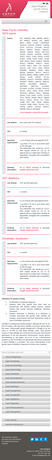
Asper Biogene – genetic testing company (40, 9)
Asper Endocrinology (13, 369)
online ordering (32, 167)
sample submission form (29, 170)
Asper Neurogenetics (13, 391)
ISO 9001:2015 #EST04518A (11, 439)
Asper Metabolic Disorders (15, 382)
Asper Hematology (12, 374)
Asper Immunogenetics (14, 378)
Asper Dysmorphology (14, 365)
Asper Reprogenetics (13, 412)
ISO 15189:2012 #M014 (10, 437)
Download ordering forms (14, 424)
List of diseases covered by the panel (34, 112)
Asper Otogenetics (12, 403)
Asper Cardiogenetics (13, 357)
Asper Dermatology (12, 361)
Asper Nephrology (12, 386)
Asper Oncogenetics (13, 395)
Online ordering (10, 420)
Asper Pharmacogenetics (15, 407)
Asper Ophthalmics (12, 399)
